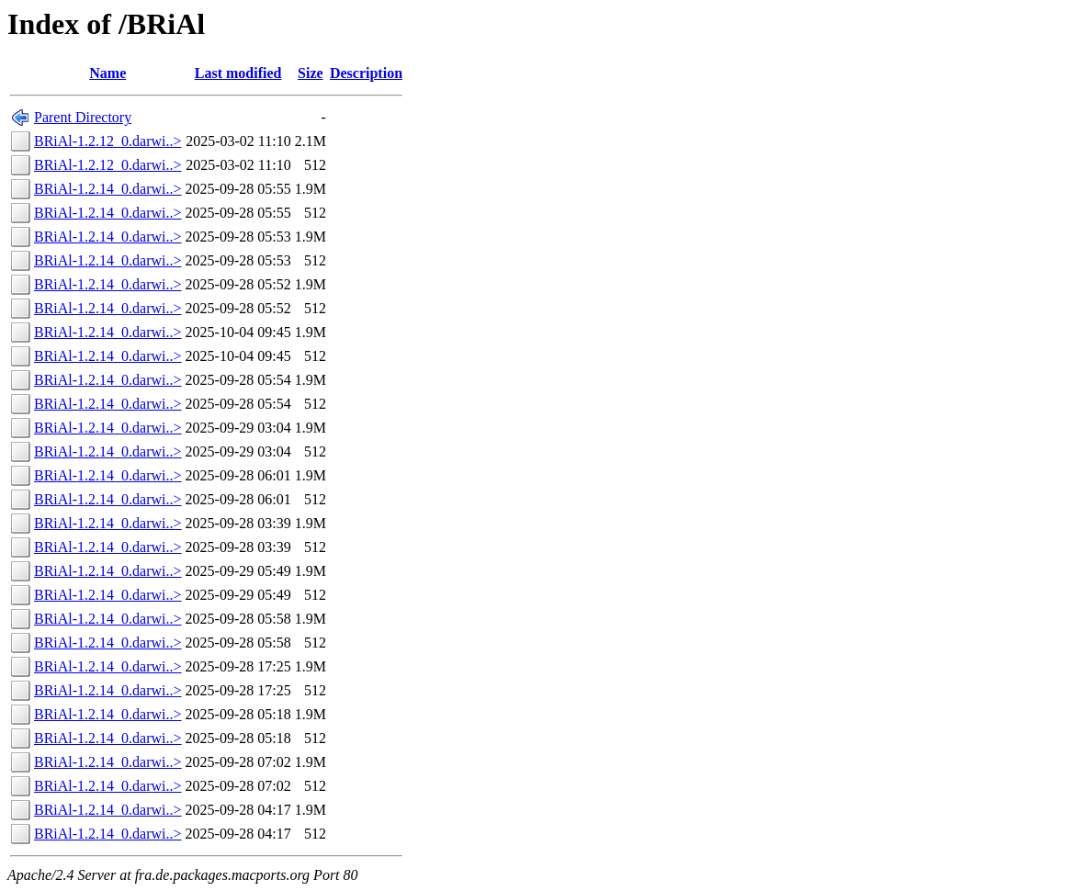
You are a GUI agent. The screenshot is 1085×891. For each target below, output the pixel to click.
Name (107, 73)
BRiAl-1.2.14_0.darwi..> (108, 189)
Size (310, 73)
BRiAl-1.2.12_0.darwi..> (108, 141)
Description (366, 73)
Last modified (238, 73)
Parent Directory (82, 117)
